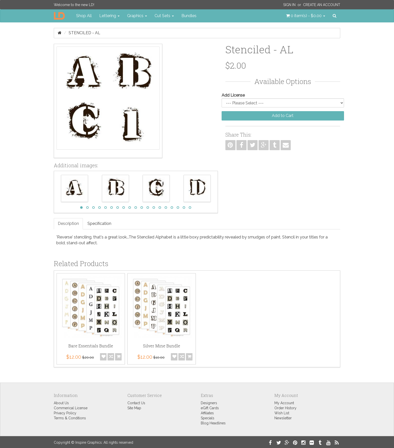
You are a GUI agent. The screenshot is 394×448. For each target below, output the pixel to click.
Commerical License (70, 408)
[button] (305, 16)
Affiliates (207, 413)
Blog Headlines (213, 423)
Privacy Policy (65, 413)
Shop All (84, 15)
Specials (207, 418)
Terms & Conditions (70, 418)
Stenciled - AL (84, 32)
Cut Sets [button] (164, 15)
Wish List (281, 413)
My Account (284, 403)
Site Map (134, 408)
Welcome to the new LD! (74, 5)
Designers (209, 403)
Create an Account (321, 5)
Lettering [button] (109, 15)
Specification (99, 223)
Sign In (289, 5)
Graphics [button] (137, 15)
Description (68, 223)
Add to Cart (282, 115)
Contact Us (136, 403)
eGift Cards (210, 408)
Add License (233, 95)
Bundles (188, 15)
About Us (61, 403)
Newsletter (283, 418)
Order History (285, 408)
